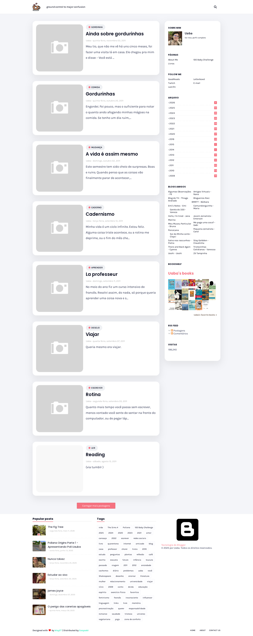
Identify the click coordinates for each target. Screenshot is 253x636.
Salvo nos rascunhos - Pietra (179, 241)
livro (101, 543)
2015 (193, 144)
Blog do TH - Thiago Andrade (178, 199)
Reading (95, 454)
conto (120, 587)
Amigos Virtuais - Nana (202, 193)
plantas (128, 554)
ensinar (132, 576)
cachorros (103, 570)
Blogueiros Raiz (201, 198)
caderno (96, 207)
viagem (115, 565)
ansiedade (146, 565)
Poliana (126, 527)
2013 (193, 155)
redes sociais (139, 538)
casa (101, 549)
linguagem (104, 603)
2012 (193, 160)
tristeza (128, 614)
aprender (97, 267)
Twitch (171, 83)
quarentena (113, 543)
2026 (193, 102)
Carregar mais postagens (96, 505)
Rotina (93, 394)
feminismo (104, 597)
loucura (149, 560)
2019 (193, 139)
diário (116, 570)
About (203, 630)
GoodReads (174, 79)
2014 (193, 149)
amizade (140, 543)
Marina (171, 220)
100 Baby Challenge (203, 59)
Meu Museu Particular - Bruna (179, 225)
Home (192, 630)
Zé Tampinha (200, 253)
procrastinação (106, 608)
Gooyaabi (84, 630)
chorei (125, 549)
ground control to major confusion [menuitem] (66, 6)
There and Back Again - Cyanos (179, 248)
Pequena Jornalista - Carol (204, 230)
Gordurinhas (100, 94)
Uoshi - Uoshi (175, 253)
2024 (193, 113)
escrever (96, 387)
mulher (102, 581)
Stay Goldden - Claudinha (201, 241)
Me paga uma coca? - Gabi (204, 223)
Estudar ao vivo (57, 575)
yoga (117, 619)
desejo (95, 327)
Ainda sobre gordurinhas (115, 34)
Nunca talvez (56, 559)
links (116, 603)
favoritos (134, 592)
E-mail (196, 83)
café (151, 554)
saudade (116, 614)
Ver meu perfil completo (195, 38)
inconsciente (132, 597)
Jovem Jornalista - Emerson (202, 217)
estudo (102, 554)
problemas (128, 570)
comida (95, 87)
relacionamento (117, 581)
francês (117, 597)
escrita (102, 560)
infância (137, 560)
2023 (193, 118)
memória (136, 603)
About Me (173, 59)
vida (101, 527)
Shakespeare (105, 576)
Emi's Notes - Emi (177, 205)
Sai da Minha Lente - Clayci (180, 235)
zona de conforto (132, 619)
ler (93, 448)
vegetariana (104, 619)
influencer (147, 597)
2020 (193, 134)
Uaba (88, 40)
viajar (150, 581)
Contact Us (214, 630)
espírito (102, 592)
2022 (193, 123)
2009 (193, 175)
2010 (193, 170)
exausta (114, 560)
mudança (96, 147)
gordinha (97, 27)
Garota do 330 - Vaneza (178, 210)
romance (103, 614)
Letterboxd (199, 79)
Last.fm (172, 87)
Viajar (92, 334)
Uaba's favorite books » (205, 314)
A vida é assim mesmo (112, 154)
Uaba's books (181, 273)
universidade (136, 581)
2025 (193, 107)
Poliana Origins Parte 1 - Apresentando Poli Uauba (64, 545)
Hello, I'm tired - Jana (179, 216)
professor (112, 549)
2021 (193, 128)
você (150, 570)
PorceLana (173, 230)
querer (121, 608)
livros (134, 549)
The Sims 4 (113, 527)
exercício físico (118, 592)
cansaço (103, 538)
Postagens (178, 330)
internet (127, 543)
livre (125, 603)
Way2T (58, 630)
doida (131, 587)
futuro (125, 560)
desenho (120, 576)
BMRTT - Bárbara (200, 202)
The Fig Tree (55, 527)
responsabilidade (137, 608)
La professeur (102, 274)
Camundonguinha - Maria (203, 207)
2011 (193, 165)
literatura (144, 576)
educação (143, 587)
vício (101, 587)
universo (141, 614)
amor (148, 533)
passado (103, 565)
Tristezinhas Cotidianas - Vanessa (204, 248)
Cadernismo (100, 214)
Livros (171, 63)
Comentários (179, 333)
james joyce (55, 590)
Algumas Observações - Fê (179, 193)
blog (151, 543)
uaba (140, 570)
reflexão (140, 554)
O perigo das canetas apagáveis (69, 606)
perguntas (115, 554)
